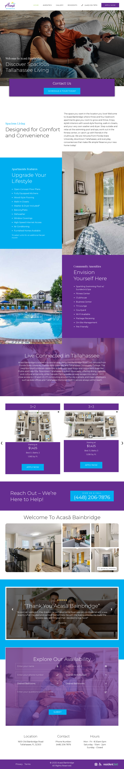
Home (36, 5)
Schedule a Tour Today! (62, 91)
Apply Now (110, 5)
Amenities (47, 5)
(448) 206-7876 (89, 5)
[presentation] (1, 442)
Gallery (60, 5)
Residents (72, 5)
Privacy (19, 764)
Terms (27, 764)
